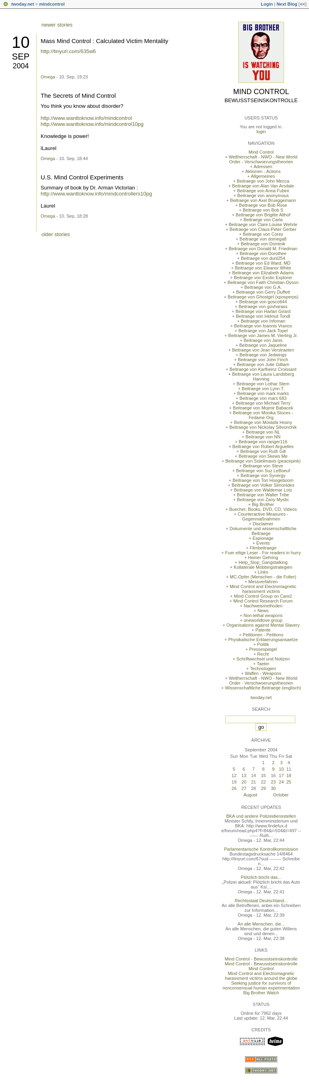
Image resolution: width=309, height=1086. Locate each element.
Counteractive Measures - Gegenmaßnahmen (263, 516)
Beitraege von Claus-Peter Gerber (263, 229)
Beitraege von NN (262, 436)
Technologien (263, 668)
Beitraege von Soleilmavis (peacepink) (263, 461)
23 (273, 782)
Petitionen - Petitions (263, 634)
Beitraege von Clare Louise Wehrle (263, 224)
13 (243, 775)
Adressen (262, 166)
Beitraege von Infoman (263, 321)
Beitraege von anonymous (263, 195)
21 (253, 782)
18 (288, 775)
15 (263, 775)
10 (21, 42)
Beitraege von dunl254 (263, 258)
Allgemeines (263, 176)
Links (263, 572)
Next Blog (286, 4)
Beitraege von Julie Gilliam (263, 364)
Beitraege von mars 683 (262, 398)
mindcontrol (52, 4)
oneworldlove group (263, 620)
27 (243, 788)
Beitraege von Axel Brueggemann (263, 200)
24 (281, 782)
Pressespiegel (263, 649)
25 (288, 782)
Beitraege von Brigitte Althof (263, 214)
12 (234, 775)
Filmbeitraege (262, 547)
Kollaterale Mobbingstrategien (263, 567)
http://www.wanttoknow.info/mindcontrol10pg (92, 124)
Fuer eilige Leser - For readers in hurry (263, 552)
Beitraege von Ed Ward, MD (262, 263)
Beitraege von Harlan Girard (262, 311)
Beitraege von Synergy (263, 475)
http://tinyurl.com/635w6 (68, 51)
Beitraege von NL (263, 432)
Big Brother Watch (261, 992)
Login (267, 4)
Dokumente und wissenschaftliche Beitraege (263, 531)
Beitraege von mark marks (263, 393)
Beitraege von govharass (263, 306)
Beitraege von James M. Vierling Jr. (263, 335)
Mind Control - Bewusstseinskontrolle (261, 958)
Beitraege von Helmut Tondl (263, 316)
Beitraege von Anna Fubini (263, 190)
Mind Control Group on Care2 (263, 596)
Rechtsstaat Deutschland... (261, 900)
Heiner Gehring (263, 557)
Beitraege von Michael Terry (263, 403)
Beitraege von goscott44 (263, 301)
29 (263, 788)
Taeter (263, 663)
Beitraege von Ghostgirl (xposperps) (263, 296)
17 (281, 775)
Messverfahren (263, 581)
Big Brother (263, 504)
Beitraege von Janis (262, 340)
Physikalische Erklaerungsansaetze (263, 639)
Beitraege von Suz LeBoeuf (263, 470)
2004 (20, 66)
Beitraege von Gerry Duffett (263, 292)
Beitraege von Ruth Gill (263, 451)
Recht (263, 654)
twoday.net (22, 4)
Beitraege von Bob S (263, 210)
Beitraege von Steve (263, 465)
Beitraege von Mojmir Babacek (263, 407)
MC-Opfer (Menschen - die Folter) (263, 576)
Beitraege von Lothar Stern (263, 383)
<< (302, 4)
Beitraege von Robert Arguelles (263, 446)
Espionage (263, 538)
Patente (263, 629)
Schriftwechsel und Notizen (263, 658)
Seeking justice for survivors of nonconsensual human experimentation (261, 985)
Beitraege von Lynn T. (263, 388)
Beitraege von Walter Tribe (263, 494)
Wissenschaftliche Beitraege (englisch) (263, 687)
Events (263, 543)
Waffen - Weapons (263, 673)
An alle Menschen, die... (260, 923)
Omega (48, 76)
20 (243, 782)
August (250, 794)
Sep (20, 56)
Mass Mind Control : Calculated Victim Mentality (104, 40)
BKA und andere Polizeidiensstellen (261, 816)
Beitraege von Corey (263, 234)
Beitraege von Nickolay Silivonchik (263, 427)
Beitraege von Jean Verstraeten (263, 350)
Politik (263, 644)
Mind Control (261, 92)
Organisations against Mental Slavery (263, 625)
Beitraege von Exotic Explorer (263, 277)
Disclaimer (263, 523)
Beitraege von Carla (262, 219)
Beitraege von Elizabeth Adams (263, 272)
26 (234, 788)
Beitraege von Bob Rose (263, 205)
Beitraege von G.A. (263, 287)
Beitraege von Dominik (263, 243)
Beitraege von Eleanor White (263, 267)
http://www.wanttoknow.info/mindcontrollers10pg (96, 194)
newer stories (56, 25)
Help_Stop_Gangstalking (263, 562)
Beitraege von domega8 (262, 239)
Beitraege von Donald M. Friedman (263, 248)
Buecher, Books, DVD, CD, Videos (263, 509)
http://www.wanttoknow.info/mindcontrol (86, 118)
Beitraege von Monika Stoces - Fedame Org (263, 415)
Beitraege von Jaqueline (263, 345)
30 (273, 788)
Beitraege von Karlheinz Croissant (263, 369)
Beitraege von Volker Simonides (263, 485)
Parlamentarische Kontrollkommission (261, 849)
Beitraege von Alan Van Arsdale (263, 185)
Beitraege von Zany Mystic (263, 499)
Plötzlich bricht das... (261, 877)
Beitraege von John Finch (263, 359)
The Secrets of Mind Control (78, 95)
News (263, 610)
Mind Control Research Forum (263, 601)
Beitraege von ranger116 (263, 441)
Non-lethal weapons (262, 615)
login (261, 131)
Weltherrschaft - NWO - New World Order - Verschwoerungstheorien (263, 159)
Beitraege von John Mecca (263, 181)
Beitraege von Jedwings (262, 354)
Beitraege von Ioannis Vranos (263, 325)
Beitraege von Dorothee (263, 253)
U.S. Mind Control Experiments (82, 177)
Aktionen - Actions (262, 171)
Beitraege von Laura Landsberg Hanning (263, 376)
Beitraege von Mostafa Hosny (263, 422)
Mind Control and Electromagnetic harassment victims (263, 589)
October (280, 794)
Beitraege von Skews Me (263, 456)
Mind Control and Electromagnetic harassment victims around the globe (261, 976)
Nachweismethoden (262, 605)
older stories (55, 234)
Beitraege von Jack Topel (263, 330)
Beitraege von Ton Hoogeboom (263, 480)
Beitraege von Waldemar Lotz (263, 489)
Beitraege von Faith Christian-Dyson (263, 282)
